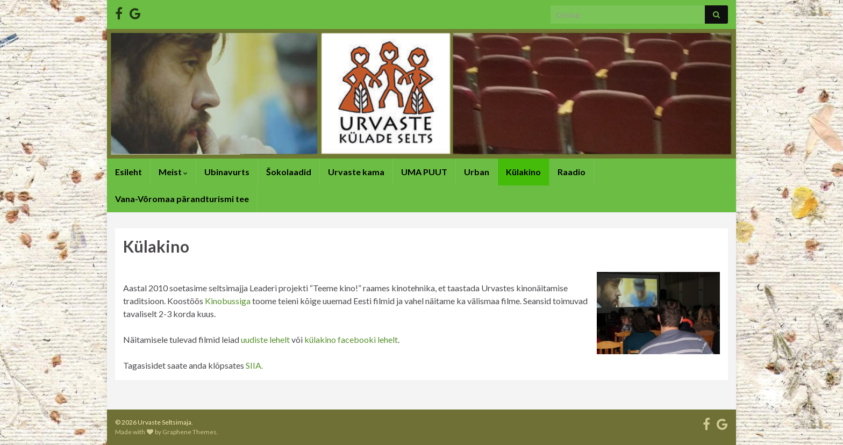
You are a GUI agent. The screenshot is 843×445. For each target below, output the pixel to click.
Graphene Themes (189, 432)
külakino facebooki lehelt (351, 339)
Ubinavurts (226, 172)
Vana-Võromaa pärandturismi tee (182, 198)
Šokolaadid (288, 172)
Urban (476, 172)
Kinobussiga (228, 301)
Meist (173, 172)
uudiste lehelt (265, 339)
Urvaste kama (356, 172)
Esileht (128, 172)
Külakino (523, 172)
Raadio (571, 172)
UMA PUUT (424, 172)
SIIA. (254, 365)
